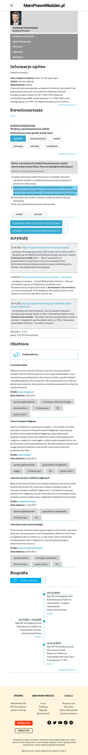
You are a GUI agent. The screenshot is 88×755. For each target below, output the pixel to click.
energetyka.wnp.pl (27, 501)
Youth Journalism (68, 713)
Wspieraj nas (68, 703)
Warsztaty (69, 706)
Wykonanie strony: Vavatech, (31, 751)
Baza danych (43, 713)
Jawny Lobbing (18, 710)
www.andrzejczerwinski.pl (30, 548)
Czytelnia (43, 706)
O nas (43, 703)
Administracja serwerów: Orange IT (54, 751)
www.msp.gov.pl (26, 391)
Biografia (18, 57)
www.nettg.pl (24, 454)
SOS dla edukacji (18, 706)
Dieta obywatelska (69, 710)
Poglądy (43, 710)
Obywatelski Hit (18, 703)
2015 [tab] (12, 115)
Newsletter (23, 731)
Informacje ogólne (23, 36)
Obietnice (18, 52)
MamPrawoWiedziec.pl (44, 5)
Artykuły (18, 47)
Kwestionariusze (22, 41)
